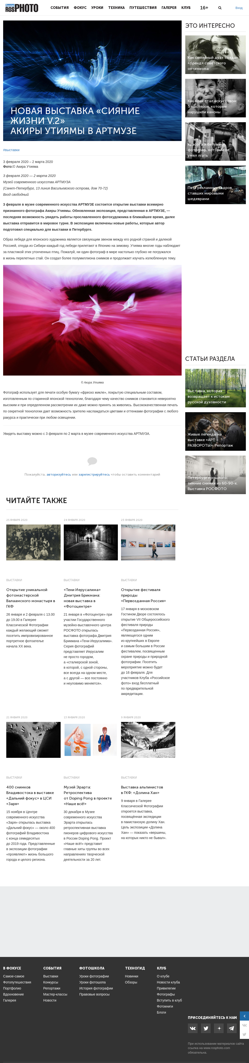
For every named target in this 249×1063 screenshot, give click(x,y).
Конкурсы (50, 982)
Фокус (80, 8)
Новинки (131, 976)
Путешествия (143, 8)
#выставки (11, 150)
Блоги (161, 1012)
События (59, 8)
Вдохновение (13, 994)
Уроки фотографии (94, 976)
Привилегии (166, 988)
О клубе (163, 976)
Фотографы (166, 994)
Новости (49, 1000)
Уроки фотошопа (92, 982)
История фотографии (96, 988)
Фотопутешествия (17, 982)
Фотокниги (165, 1006)
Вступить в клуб (169, 1000)
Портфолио (12, 988)
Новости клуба (168, 982)
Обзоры (131, 982)
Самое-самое (13, 976)
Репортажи (51, 988)
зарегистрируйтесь (94, 474)
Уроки (97, 8)
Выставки (14, 580)
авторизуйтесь (59, 474)
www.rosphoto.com (217, 1048)
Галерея (169, 8)
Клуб (186, 8)
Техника (116, 8)
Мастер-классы (55, 994)
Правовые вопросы (94, 994)
